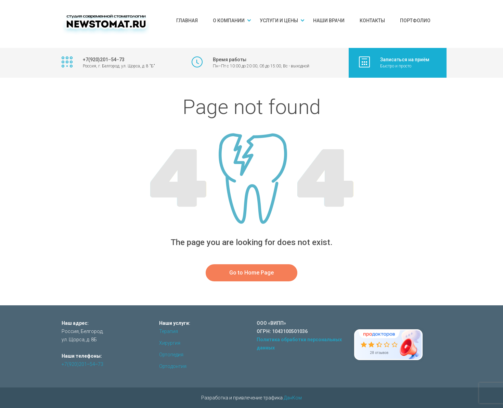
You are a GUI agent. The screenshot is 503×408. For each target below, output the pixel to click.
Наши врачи (329, 20)
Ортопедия (171, 354)
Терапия (168, 331)
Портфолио (415, 20)
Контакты (372, 20)
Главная (187, 20)
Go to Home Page (251, 272)
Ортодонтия (172, 366)
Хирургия (169, 343)
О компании (229, 20)
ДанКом (293, 397)
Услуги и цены (279, 20)
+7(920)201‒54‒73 (82, 364)
